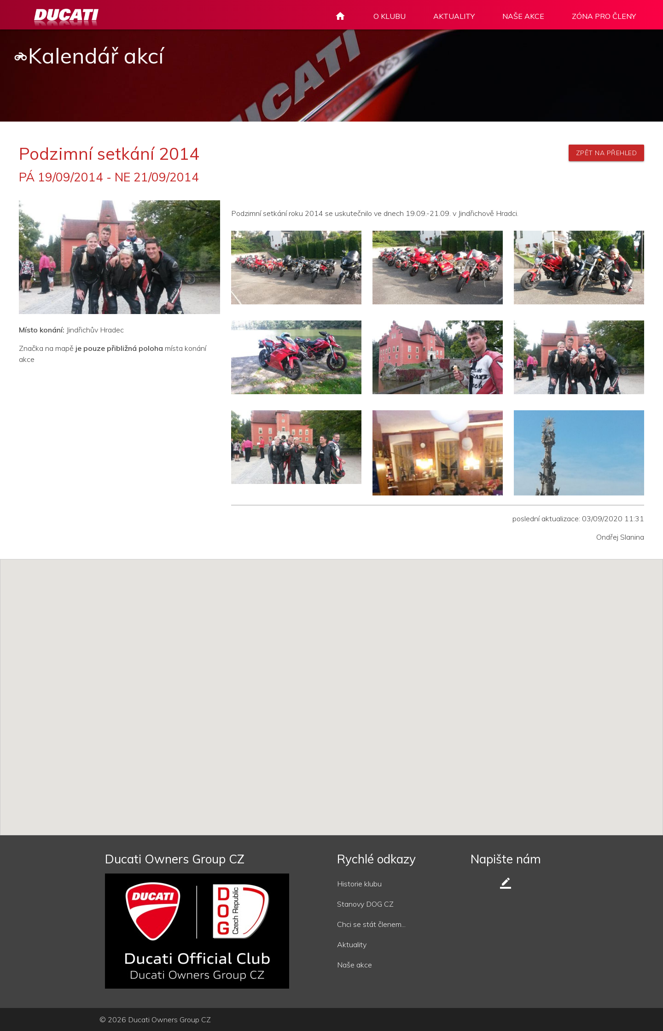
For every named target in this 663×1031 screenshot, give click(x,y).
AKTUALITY (454, 16)
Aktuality (351, 944)
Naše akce (354, 964)
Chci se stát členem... (371, 924)
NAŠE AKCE (523, 16)
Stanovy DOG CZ (365, 904)
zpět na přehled (606, 153)
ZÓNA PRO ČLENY (604, 16)
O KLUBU (389, 16)
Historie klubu (359, 883)
